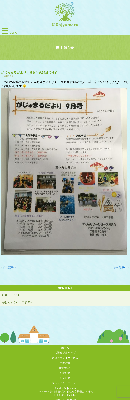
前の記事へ (9, 267)
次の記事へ (120, 267)
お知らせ (65, 377)
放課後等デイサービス (65, 357)
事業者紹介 (65, 367)
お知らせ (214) (11, 294)
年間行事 (65, 362)
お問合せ (65, 372)
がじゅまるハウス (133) (17, 302)
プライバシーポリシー (65, 382)
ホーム (65, 347)
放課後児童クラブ (65, 352)
